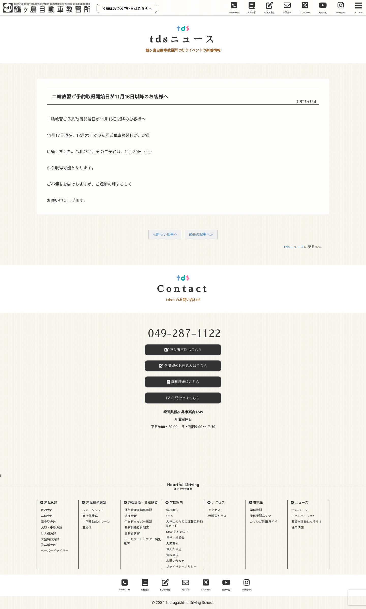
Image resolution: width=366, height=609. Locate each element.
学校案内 (176, 502)
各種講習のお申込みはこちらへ (127, 8)
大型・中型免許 (51, 527)
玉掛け (87, 527)
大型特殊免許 (50, 539)
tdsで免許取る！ (177, 532)
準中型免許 (48, 521)
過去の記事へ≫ (201, 234)
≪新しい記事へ (164, 234)
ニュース (301, 502)
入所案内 (172, 543)
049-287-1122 (184, 333)
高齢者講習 (132, 533)
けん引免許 (48, 533)
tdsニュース (294, 246)
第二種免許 (48, 545)
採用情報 (298, 527)
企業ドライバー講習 (138, 521)
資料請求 (172, 555)
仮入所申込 (173, 549)
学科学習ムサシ (260, 516)
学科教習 (256, 510)
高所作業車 (90, 516)
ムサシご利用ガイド (263, 521)
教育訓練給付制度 (137, 527)
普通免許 (47, 510)
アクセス (218, 502)
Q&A (169, 516)
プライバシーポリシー (181, 566)
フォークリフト (93, 510)
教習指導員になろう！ (307, 521)
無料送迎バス (217, 516)
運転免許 (50, 502)
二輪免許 (47, 516)
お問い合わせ (175, 561)
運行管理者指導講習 (138, 510)
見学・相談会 (175, 537)
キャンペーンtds (303, 516)
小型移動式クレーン (96, 521)
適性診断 (131, 516)
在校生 (258, 502)
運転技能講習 (96, 502)
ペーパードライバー (54, 550)
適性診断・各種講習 (143, 502)
